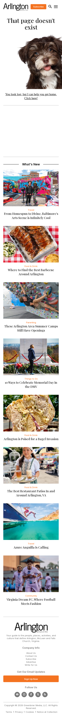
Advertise (31, 662)
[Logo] (15, 7)
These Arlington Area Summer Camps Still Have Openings (31, 328)
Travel (31, 210)
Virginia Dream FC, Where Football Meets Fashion (31, 602)
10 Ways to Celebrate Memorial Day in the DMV (31, 385)
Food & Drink (31, 266)
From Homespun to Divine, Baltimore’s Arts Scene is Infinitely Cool (31, 216)
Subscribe (31, 659)
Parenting (31, 322)
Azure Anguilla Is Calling (31, 547)
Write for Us (31, 665)
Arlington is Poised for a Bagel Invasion (31, 439)
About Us (31, 653)
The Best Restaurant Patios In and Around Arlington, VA (31, 493)
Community (31, 595)
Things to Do (31, 378)
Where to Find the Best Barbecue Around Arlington (31, 272)
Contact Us (31, 656)
